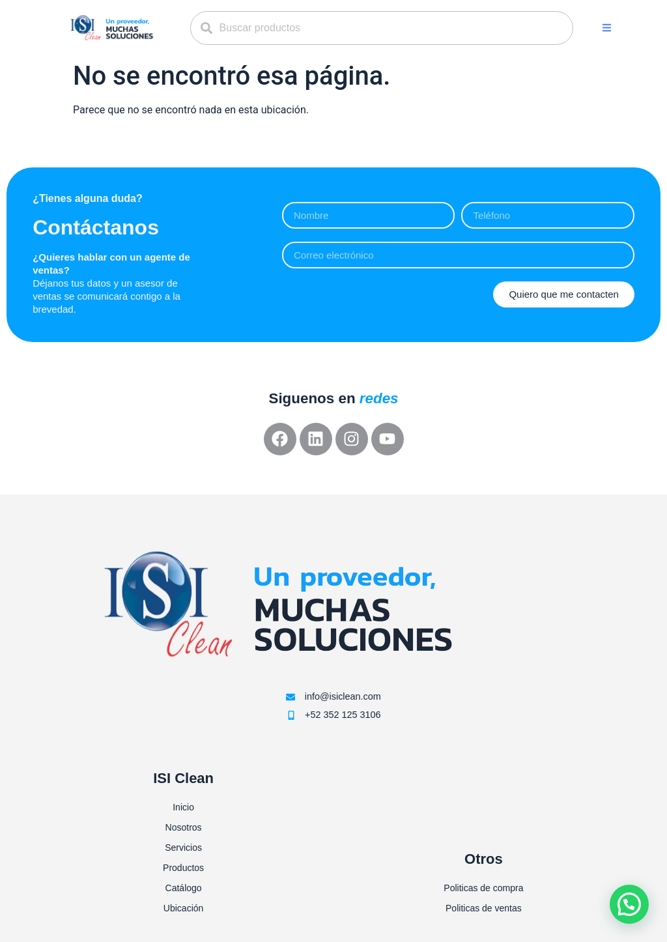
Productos (183, 868)
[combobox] (382, 28)
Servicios (183, 847)
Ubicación (183, 908)
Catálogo (183, 888)
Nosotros (183, 827)
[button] (606, 27)
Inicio (183, 807)
